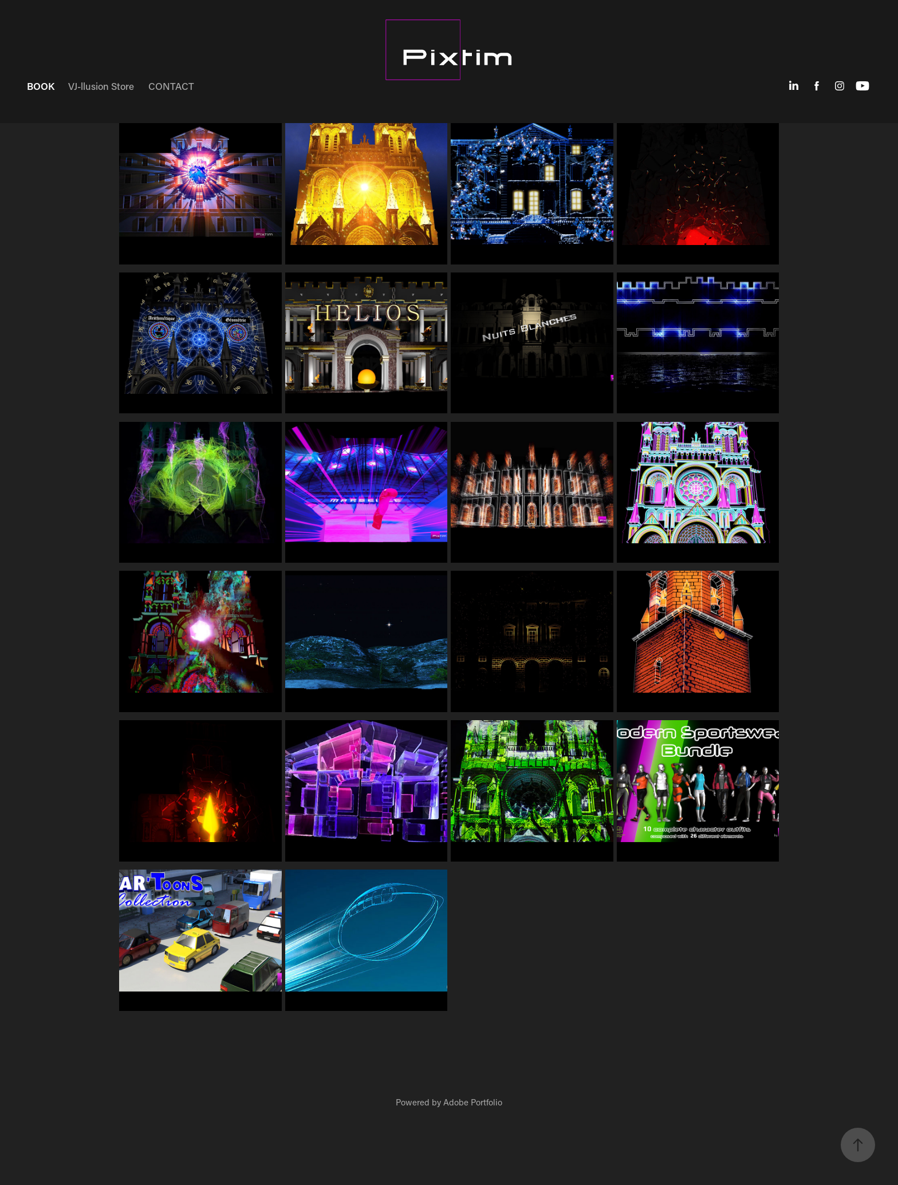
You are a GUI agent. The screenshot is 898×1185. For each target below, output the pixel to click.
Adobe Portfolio (472, 1102)
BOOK (40, 86)
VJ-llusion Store (101, 86)
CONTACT (171, 86)
